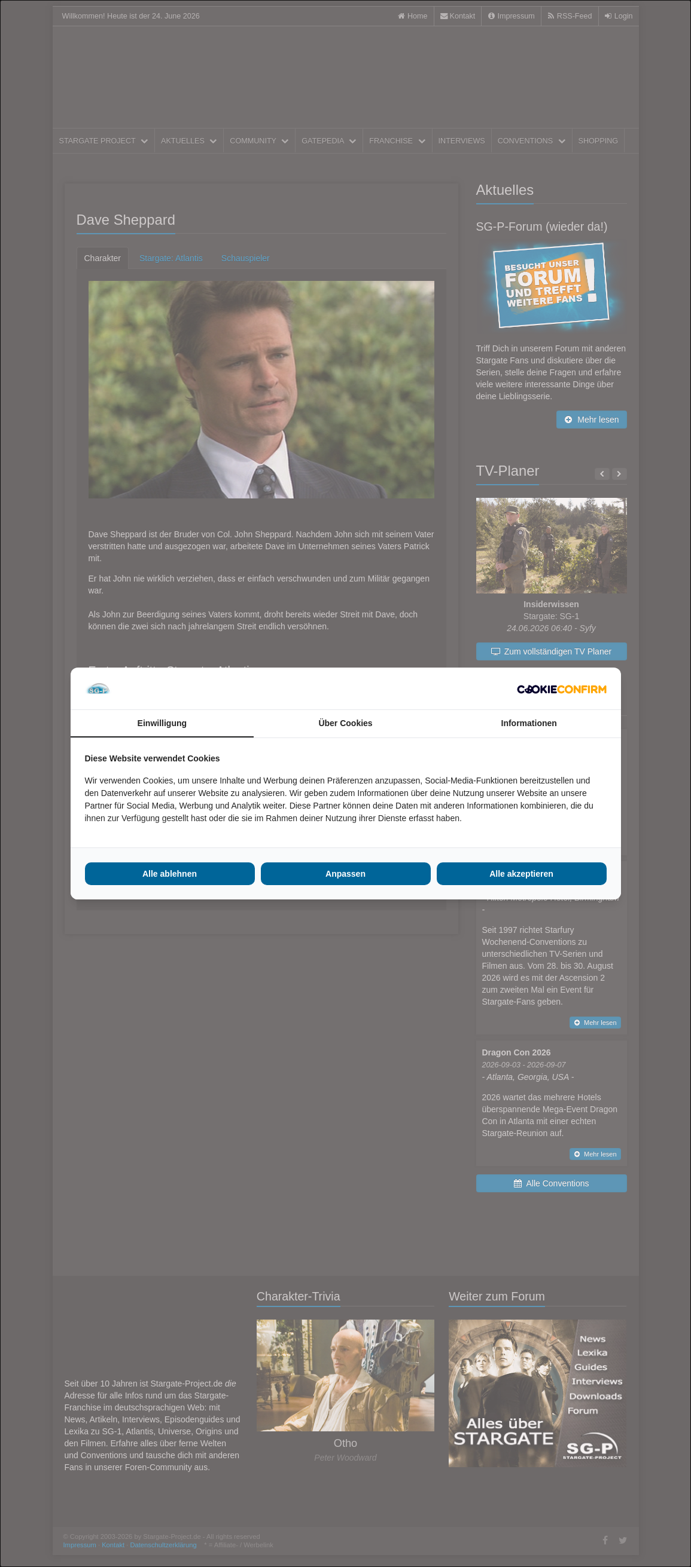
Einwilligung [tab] (162, 723)
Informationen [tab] (529, 723)
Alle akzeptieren (521, 874)
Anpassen (345, 874)
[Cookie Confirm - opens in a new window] (562, 688)
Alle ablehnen (169, 874)
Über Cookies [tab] (345, 723)
